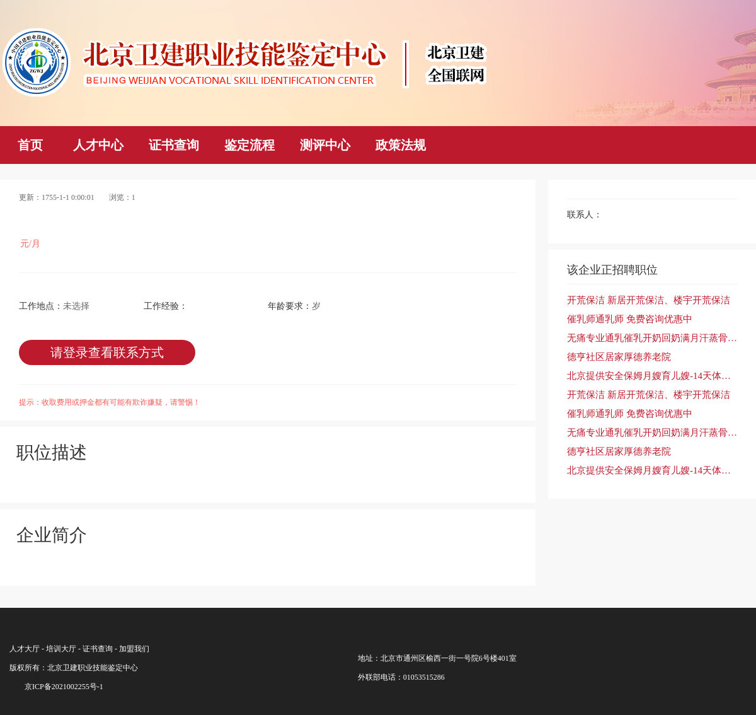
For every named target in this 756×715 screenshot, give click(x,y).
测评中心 (325, 145)
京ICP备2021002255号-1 (64, 686)
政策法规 (400, 145)
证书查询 (174, 145)
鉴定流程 (249, 145)
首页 (30, 145)
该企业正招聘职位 (612, 270)
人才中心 (98, 145)
